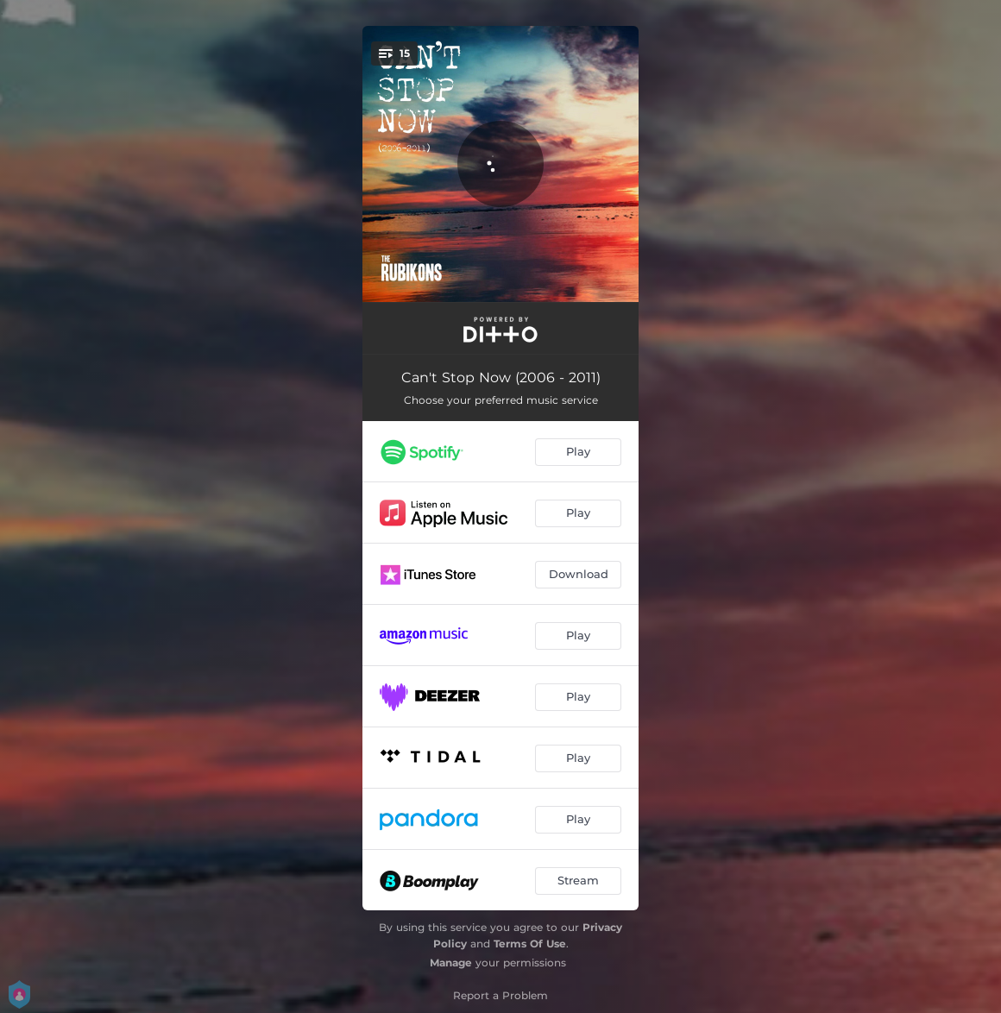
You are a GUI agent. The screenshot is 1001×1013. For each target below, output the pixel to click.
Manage (451, 962)
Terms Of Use (530, 943)
